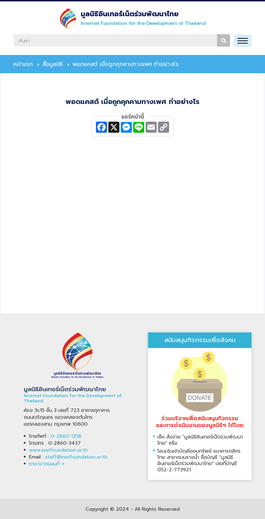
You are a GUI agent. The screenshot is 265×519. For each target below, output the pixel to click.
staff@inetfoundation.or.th (76, 457)
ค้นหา (223, 40)
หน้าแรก (23, 64)
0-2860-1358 (66, 436)
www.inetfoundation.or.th (58, 450)
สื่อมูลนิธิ (52, 64)
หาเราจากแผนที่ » (47, 464)
